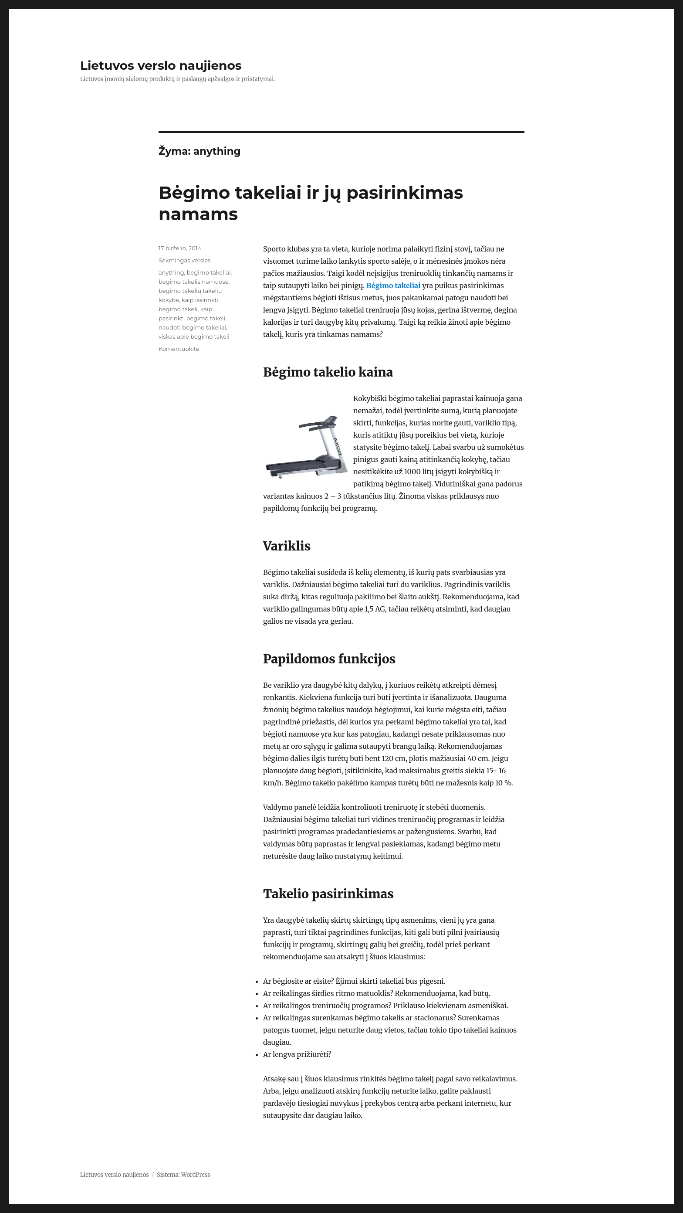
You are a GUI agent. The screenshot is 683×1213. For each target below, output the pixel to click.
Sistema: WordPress (183, 1175)
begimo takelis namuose (194, 281)
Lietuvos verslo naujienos (161, 65)
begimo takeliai (209, 272)
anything (171, 272)
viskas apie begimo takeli (194, 336)
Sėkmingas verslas (185, 260)
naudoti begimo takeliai (192, 327)
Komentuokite (179, 348)
